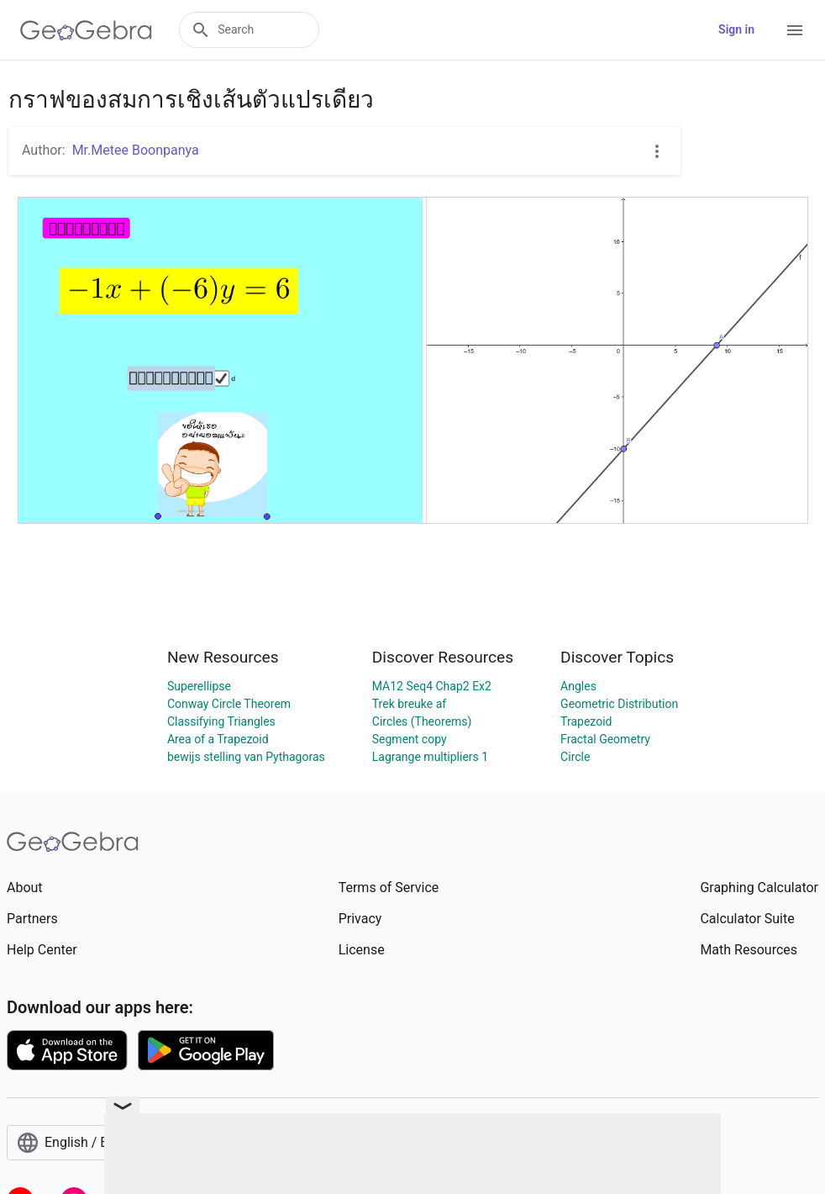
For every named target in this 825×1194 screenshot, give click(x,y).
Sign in (736, 29)
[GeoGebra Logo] (86, 30)
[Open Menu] (795, 30)
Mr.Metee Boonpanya (135, 150)
